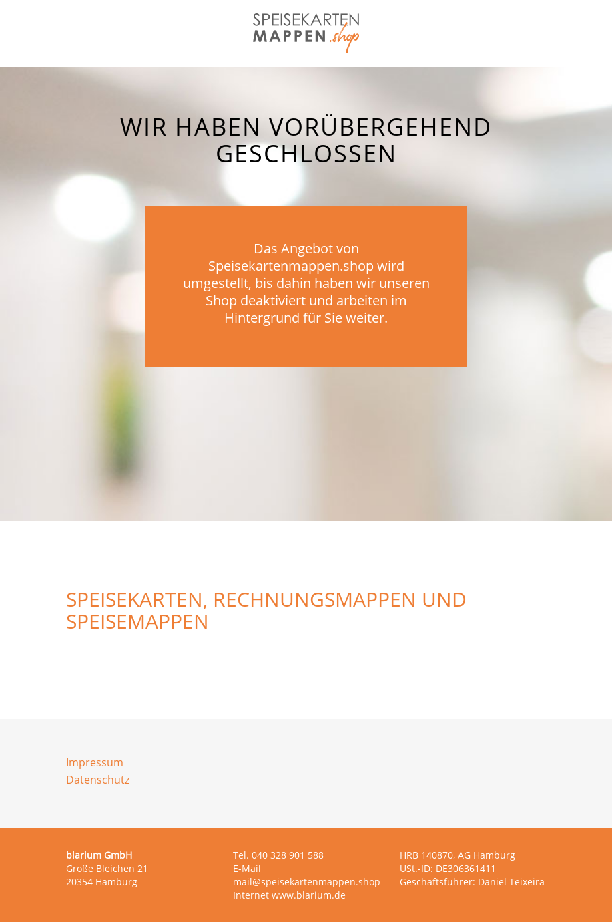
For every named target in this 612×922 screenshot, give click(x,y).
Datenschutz (97, 779)
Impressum (94, 762)
